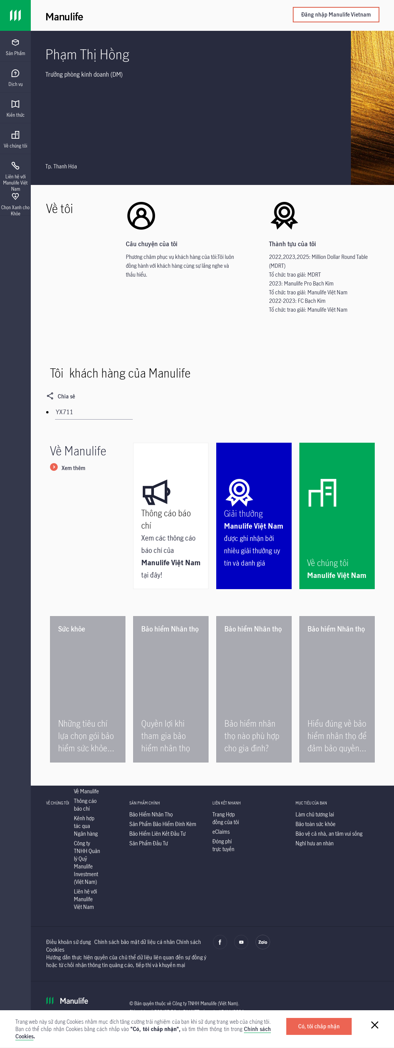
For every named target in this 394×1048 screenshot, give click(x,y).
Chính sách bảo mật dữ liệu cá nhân (134, 942)
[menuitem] (15, 47)
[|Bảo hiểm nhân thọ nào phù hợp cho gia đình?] (254, 689)
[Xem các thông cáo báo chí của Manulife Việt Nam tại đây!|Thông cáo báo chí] (171, 516)
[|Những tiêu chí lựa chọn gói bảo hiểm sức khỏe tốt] (87, 689)
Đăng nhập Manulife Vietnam (336, 14)
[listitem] (86, 791)
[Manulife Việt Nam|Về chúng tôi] (337, 516)
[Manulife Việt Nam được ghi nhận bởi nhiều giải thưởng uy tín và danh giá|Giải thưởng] (254, 516)
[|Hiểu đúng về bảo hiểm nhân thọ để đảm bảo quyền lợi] (337, 689)
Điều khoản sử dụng (68, 942)
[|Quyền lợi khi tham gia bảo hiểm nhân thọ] (171, 689)
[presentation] (15, 46)
